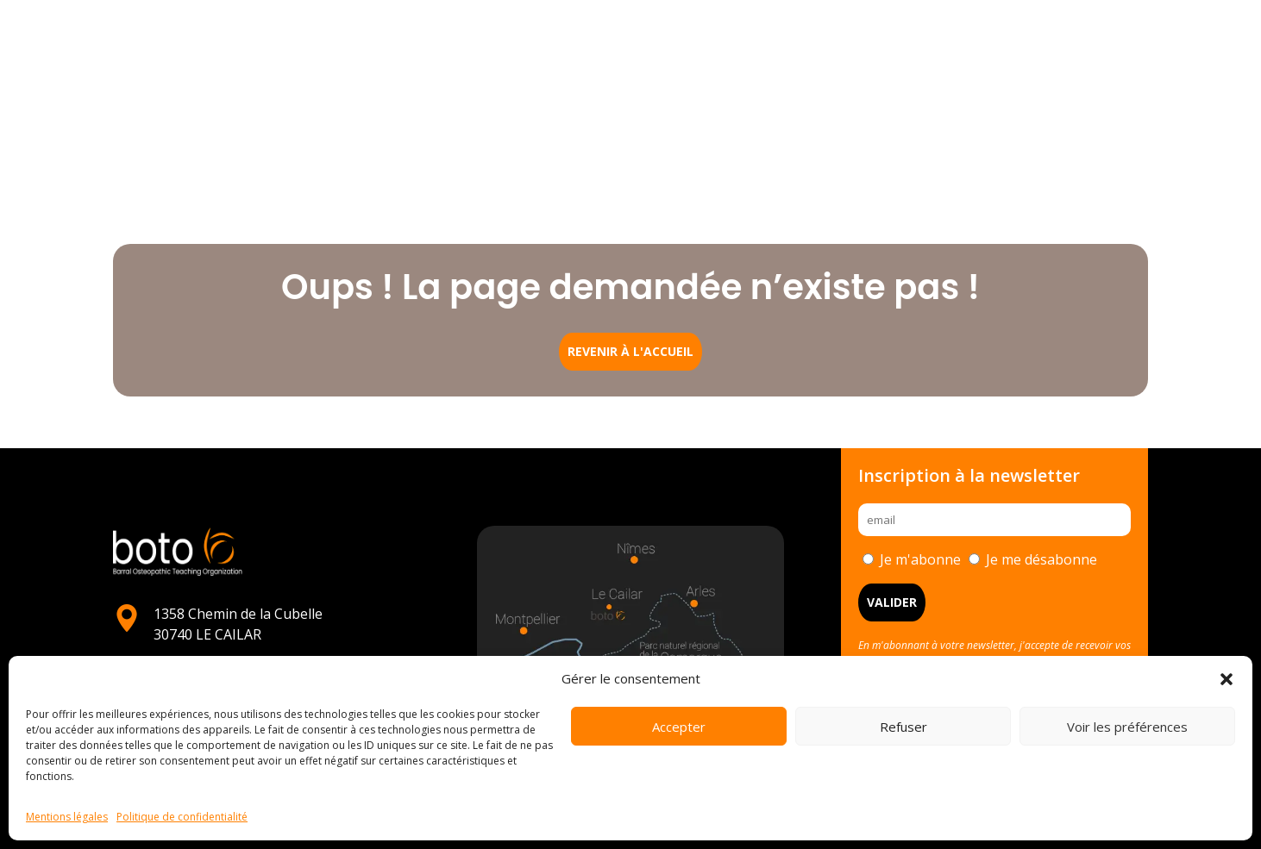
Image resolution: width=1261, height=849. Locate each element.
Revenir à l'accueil (630, 351)
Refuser (903, 726)
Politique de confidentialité (182, 816)
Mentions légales (67, 816)
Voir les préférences (1127, 726)
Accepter (679, 726)
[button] (1226, 679)
